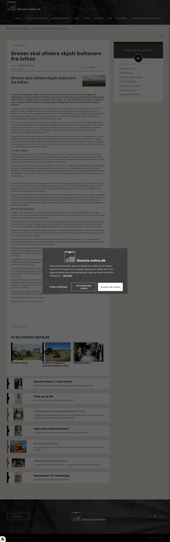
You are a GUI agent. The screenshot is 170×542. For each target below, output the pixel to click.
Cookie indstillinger (58, 287)
